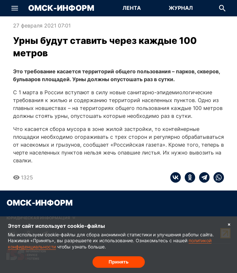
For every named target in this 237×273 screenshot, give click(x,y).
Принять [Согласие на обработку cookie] (118, 261)
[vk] (175, 177)
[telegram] (202, 177)
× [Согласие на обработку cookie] (229, 224)
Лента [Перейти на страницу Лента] (132, 8)
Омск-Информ (61, 8)
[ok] (188, 177)
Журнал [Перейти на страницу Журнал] (181, 8)
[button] (15, 8)
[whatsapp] (217, 177)
